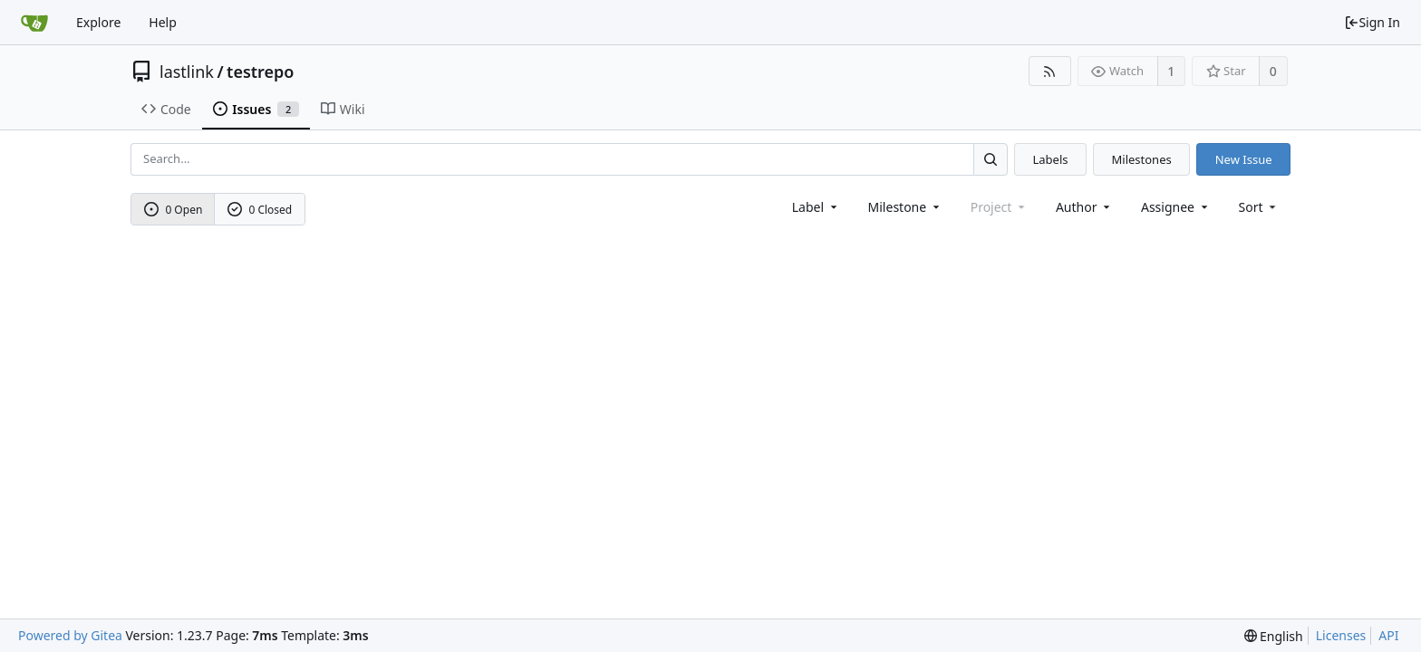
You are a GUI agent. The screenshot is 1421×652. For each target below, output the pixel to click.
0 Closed (260, 209)
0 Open (173, 209)
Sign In (1372, 22)
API (1388, 635)
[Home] (34, 22)
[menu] (1259, 206)
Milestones (1142, 159)
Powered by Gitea (70, 635)
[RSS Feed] (1050, 71)
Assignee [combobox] (1176, 207)
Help (163, 22)
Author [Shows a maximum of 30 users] (1084, 207)
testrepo (260, 71)
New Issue (1243, 159)
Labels (1050, 159)
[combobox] (816, 206)
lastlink (187, 71)
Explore (98, 22)
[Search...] (990, 159)
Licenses (1341, 635)
